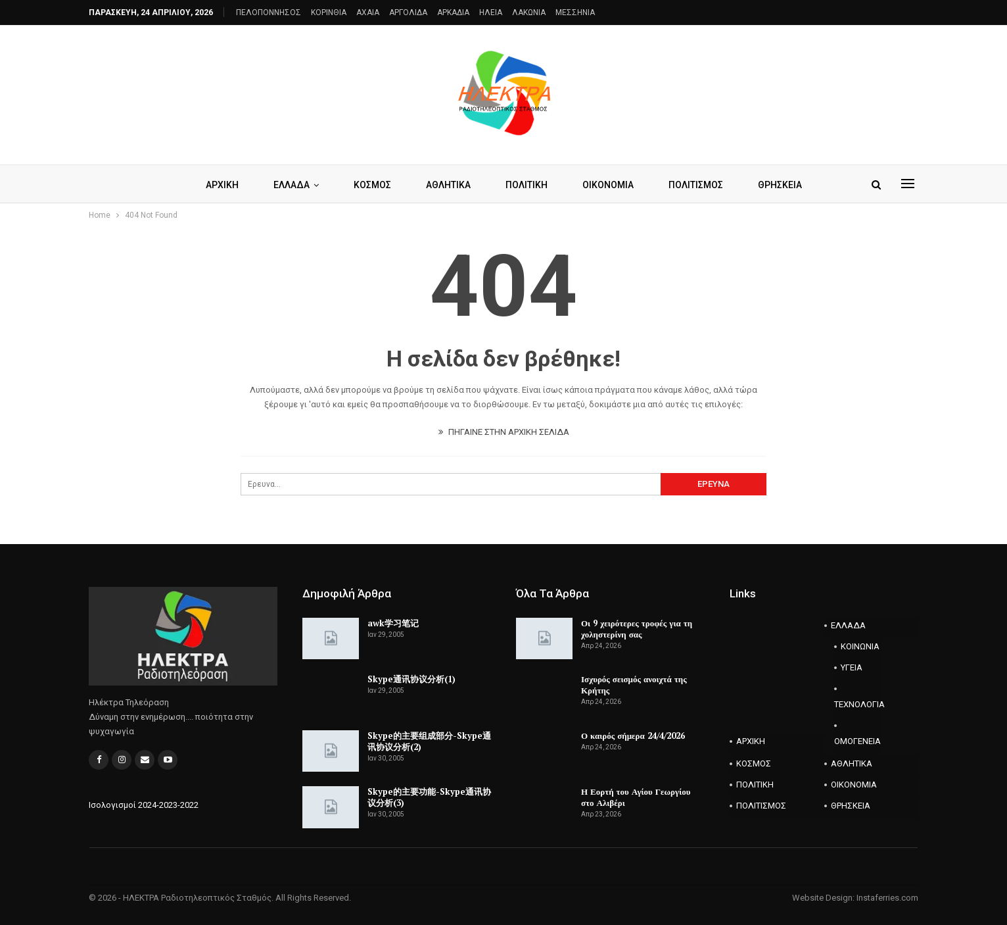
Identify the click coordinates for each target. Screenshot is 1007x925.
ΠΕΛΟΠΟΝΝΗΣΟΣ (268, 12)
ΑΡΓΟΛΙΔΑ (408, 12)
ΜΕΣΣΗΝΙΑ (575, 12)
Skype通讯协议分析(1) (411, 679)
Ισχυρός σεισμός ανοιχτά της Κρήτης (634, 684)
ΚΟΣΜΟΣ (372, 185)
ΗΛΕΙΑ (490, 12)
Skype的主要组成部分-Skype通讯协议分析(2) (429, 741)
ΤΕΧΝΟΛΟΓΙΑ (857, 704)
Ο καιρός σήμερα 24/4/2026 (633, 735)
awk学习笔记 (393, 623)
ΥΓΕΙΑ (851, 667)
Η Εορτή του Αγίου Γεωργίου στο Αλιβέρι (635, 797)
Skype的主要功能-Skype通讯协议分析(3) (429, 797)
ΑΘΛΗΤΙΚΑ (448, 185)
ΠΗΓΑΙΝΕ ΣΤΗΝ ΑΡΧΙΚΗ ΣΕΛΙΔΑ (503, 432)
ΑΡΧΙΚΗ (222, 185)
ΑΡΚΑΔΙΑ (453, 12)
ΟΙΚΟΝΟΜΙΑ (608, 185)
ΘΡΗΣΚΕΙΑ (780, 185)
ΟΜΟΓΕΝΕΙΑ (857, 741)
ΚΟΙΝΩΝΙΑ (860, 646)
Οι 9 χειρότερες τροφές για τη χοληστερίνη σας (636, 628)
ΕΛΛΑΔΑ (291, 185)
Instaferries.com (887, 898)
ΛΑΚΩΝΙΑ (529, 12)
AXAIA (367, 12)
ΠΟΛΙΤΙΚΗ (526, 185)
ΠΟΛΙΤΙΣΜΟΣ (695, 185)
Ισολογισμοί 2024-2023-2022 (144, 805)
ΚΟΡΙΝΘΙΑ (328, 12)
